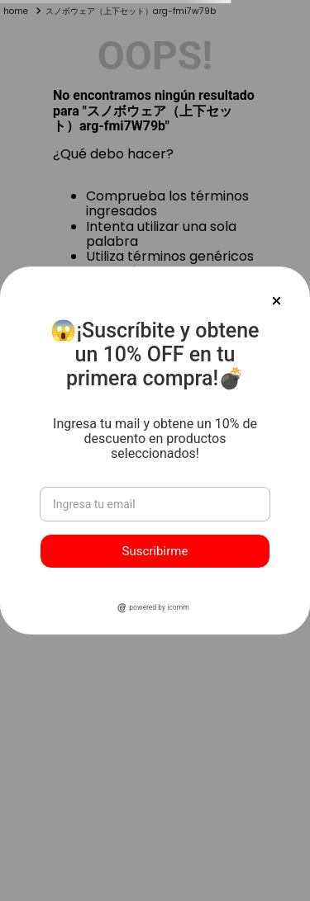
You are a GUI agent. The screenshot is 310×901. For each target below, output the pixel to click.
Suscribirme (155, 551)
